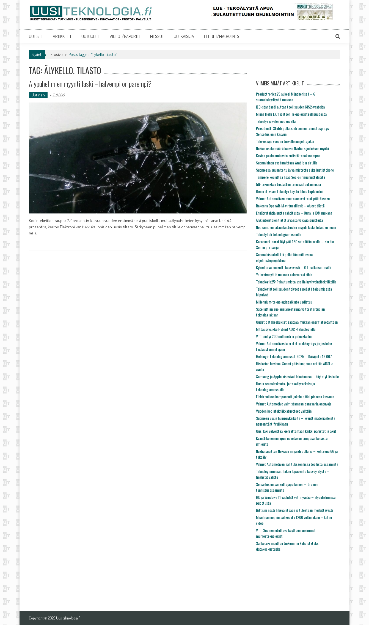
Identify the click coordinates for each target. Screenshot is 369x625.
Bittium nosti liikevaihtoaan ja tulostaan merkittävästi (294, 510)
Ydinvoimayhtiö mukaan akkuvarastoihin (284, 274)
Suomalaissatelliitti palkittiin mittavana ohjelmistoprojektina (284, 257)
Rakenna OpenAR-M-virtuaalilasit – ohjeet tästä (290, 206)
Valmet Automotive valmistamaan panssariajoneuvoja (293, 404)
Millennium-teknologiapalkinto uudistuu (284, 302)
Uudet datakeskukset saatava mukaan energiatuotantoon (297, 322)
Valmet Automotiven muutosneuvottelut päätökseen (293, 198)
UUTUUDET (90, 36)
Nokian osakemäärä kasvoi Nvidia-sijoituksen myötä (292, 148)
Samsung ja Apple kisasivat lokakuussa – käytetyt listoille (297, 376)
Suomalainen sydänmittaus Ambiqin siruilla (286, 163)
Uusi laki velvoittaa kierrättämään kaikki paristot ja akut (296, 431)
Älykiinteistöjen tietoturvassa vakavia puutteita (289, 220)
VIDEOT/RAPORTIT (125, 36)
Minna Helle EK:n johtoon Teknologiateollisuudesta (291, 114)
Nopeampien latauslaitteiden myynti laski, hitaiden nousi (296, 227)
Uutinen (38, 95)
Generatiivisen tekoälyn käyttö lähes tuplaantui (289, 191)
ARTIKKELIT (62, 36)
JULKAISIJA (184, 36)
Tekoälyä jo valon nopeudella (276, 121)
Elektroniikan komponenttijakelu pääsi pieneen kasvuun (295, 396)
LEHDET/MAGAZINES (221, 36)
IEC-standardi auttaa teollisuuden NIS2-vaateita (290, 107)
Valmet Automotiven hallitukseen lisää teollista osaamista (297, 464)
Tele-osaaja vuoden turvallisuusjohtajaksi (285, 141)
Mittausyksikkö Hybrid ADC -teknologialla (285, 329)
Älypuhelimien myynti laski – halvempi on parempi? (90, 83)
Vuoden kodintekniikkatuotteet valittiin (284, 411)
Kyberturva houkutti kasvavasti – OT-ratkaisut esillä (293, 267)
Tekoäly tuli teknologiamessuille (278, 234)
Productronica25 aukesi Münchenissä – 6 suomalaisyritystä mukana (285, 96)
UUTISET (36, 36)
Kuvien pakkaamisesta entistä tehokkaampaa (288, 155)
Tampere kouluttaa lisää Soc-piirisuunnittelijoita (290, 177)
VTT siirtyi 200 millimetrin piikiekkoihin (284, 336)
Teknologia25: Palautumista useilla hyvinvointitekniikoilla (296, 282)
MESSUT (157, 36)
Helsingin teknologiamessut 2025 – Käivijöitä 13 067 (294, 356)
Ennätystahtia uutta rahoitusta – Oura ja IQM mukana (294, 213)
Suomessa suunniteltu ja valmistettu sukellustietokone (295, 170)
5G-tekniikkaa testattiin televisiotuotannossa (288, 184)
